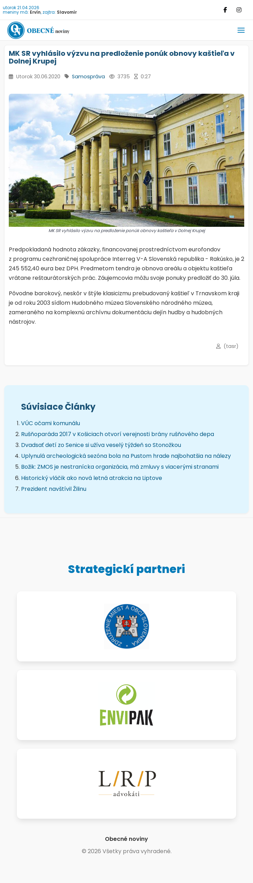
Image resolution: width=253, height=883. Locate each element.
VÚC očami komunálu (50, 423)
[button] (241, 30)
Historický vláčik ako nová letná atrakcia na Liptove (91, 478)
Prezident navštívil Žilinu (53, 489)
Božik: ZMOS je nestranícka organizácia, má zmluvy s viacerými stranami (120, 467)
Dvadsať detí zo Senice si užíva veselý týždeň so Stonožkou (101, 445)
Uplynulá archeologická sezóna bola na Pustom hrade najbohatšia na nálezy (126, 456)
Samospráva (88, 76)
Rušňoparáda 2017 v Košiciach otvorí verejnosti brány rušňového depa (117, 434)
